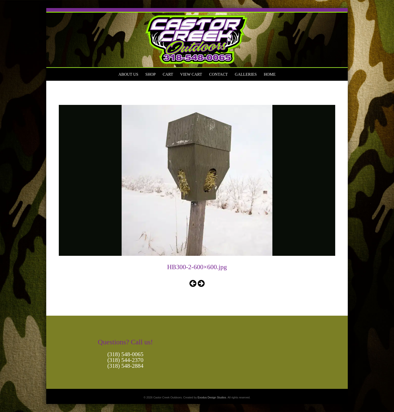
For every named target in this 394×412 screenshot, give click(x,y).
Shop (150, 74)
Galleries (246, 74)
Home (270, 74)
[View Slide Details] (197, 38)
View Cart (191, 74)
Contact (218, 74)
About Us (128, 74)
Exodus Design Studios (212, 397)
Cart (168, 74)
